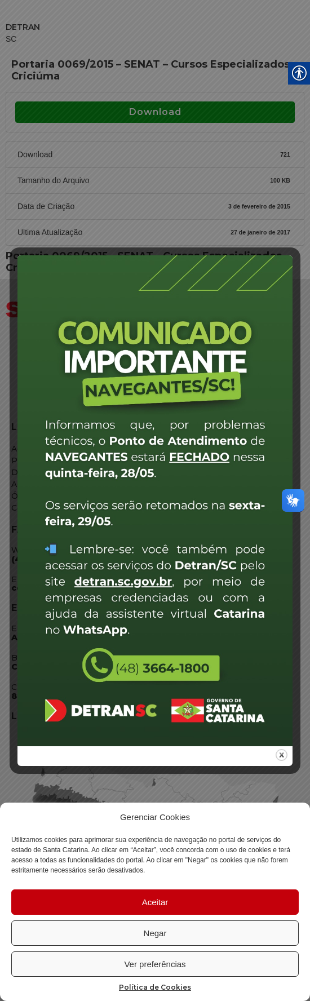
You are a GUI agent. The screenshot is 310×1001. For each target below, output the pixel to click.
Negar (155, 933)
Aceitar (155, 902)
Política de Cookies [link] (155, 987)
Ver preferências (154, 964)
